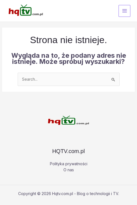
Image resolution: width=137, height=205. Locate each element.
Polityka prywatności (68, 163)
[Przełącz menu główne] (124, 11)
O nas (68, 169)
